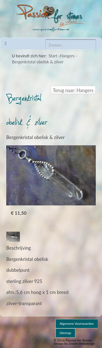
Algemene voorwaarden (77, 324)
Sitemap (65, 333)
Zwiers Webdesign (82, 343)
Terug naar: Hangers (73, 90)
